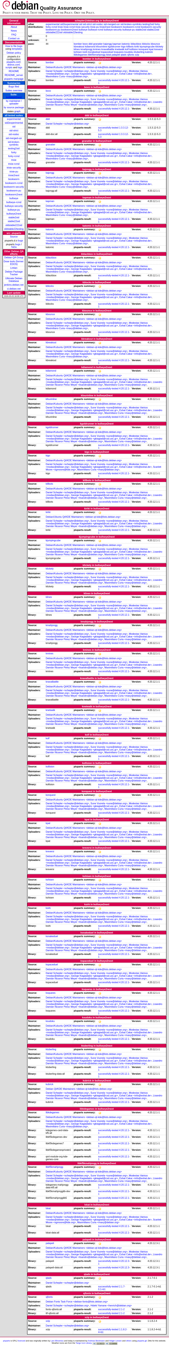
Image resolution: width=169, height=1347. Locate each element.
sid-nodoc (14, 134)
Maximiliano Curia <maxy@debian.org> (67, 76)
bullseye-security (14, 206)
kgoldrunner (114, 46)
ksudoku (128, 52)
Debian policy (14, 52)
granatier (98, 44)
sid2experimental (14, 123)
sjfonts (130, 54)
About (14, 27)
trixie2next (13, 175)
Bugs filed (14, 86)
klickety (159, 46)
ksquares (119, 52)
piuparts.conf (13, 62)
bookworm (13, 179)
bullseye (13, 198)
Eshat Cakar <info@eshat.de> (135, 73)
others (128, 1341)
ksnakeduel (94, 52)
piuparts (6, 1341)
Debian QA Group (13, 257)
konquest (143, 49)
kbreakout (79, 46)
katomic (126, 44)
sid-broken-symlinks (14, 143)
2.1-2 (122, 1309)
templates (17, 49)
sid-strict (13, 130)
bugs (20, 240)
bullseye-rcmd (13, 202)
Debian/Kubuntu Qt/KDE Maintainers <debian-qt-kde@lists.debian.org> (84, 67)
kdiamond (90, 46)
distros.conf (13, 64)
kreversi (158, 49)
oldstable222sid (13, 225)
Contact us (14, 38)
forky (14, 152)
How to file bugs (13, 46)
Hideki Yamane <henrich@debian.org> (111, 1305)
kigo (123, 46)
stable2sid (13, 217)
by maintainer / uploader (14, 102)
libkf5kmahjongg (96, 54)
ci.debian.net (14, 288)
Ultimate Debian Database (13, 279)
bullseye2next (14, 97)
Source (14, 236)
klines (77, 49)
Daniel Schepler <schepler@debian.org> (67, 71)
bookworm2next (13, 194)
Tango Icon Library (84, 1343)
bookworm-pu (13, 190)
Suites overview (13, 90)
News (14, 30)
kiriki (136, 46)
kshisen (78, 52)
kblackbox (136, 44)
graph (17, 111)
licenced (21, 1341)
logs (20, 67)
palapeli (116, 54)
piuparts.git (142, 1341)
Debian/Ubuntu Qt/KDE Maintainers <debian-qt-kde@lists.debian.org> (83, 517)
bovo (85, 44)
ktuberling (139, 52)
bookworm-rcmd (14, 183)
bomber (78, 44)
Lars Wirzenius (57, 1341)
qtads (124, 54)
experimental (14, 119)
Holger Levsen (115, 1341)
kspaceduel (107, 52)
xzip (137, 54)
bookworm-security (14, 187)
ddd (90, 44)
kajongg (107, 44)
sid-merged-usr (14, 138)
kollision (133, 49)
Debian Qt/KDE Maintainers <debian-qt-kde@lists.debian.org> (79, 1089)
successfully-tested (108, 80)
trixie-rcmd (14, 164)
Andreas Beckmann (96, 1341)
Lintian (13, 268)
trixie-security (14, 167)
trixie (13, 160)
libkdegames (80, 54)
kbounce (155, 44)
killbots (130, 46)
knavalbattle (107, 49)
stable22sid (14, 221)
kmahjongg (86, 49)
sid (13, 126)
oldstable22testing (13, 229)
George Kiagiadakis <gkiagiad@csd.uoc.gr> (94, 73)
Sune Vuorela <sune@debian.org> (109, 71)
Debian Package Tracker (14, 273)
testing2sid (14, 148)
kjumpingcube (147, 46)
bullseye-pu (14, 209)
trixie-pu (13, 171)
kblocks (146, 44)
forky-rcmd (14, 156)
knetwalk (119, 49)
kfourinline (101, 46)
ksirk (85, 52)
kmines (97, 49)
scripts (8, 67)
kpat (151, 49)
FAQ (13, 34)
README (14, 71)
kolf (127, 49)
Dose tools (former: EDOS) (14, 262)
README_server (14, 75)
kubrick (149, 52)
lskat (108, 54)
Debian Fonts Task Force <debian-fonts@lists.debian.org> (77, 1301)
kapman (117, 44)
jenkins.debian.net (13, 285)
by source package (14, 107)
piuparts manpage (13, 79)
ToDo (14, 247)
